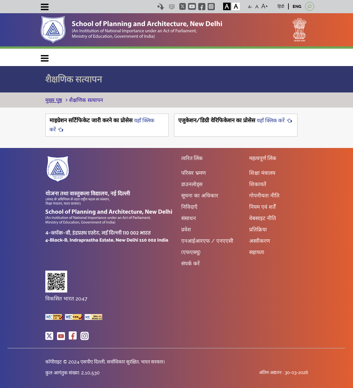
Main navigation (45, 56)
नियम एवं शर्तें (262, 207)
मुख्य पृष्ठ (53, 100)
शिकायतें (257, 184)
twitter (182, 6)
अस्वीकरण (259, 241)
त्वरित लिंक (192, 159)
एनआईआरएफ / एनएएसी (207, 241)
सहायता (256, 252)
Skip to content (161, 6)
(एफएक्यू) (190, 252)
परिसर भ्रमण (193, 173)
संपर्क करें (190, 263)
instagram (211, 6)
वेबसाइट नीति (262, 218)
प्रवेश (186, 229)
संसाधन (188, 218)
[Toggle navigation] (45, 8)
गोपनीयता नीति (264, 195)
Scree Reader (172, 6)
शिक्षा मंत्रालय (262, 173)
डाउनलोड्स (191, 184)
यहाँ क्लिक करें (271, 120)
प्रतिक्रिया (258, 229)
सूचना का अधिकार (199, 195)
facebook (201, 6)
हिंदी (280, 6)
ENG (297, 6)
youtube (192, 6)
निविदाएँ (189, 207)
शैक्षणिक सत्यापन (85, 100)
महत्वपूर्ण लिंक (262, 159)
